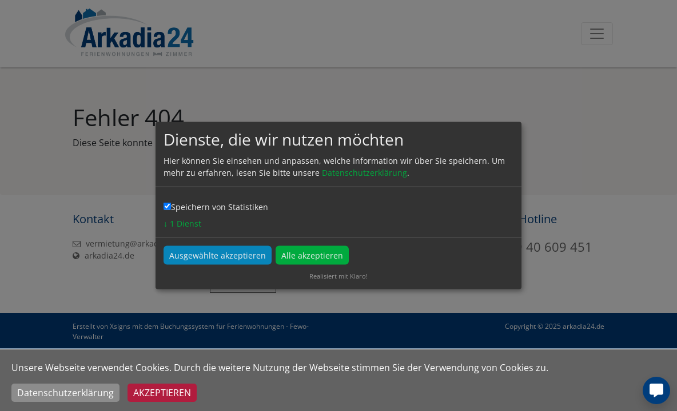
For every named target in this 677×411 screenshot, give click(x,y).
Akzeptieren (162, 392)
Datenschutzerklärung (65, 392)
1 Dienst (182, 223)
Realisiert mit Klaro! (338, 276)
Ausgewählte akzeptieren (217, 255)
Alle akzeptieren (312, 255)
